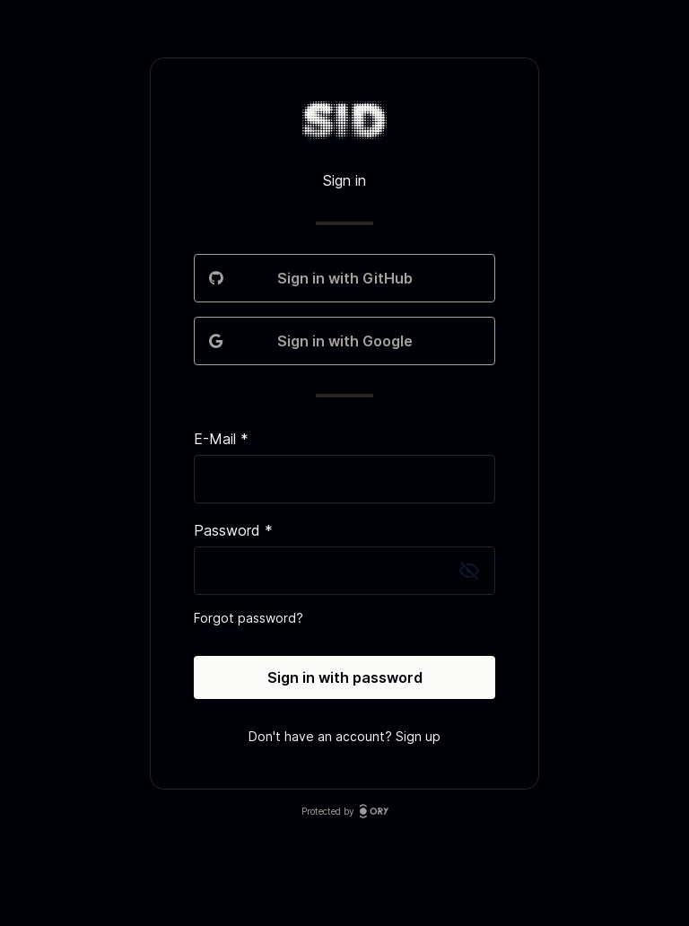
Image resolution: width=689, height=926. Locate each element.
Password (233, 530)
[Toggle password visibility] (469, 570)
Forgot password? (248, 617)
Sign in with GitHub (344, 278)
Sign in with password (345, 677)
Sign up (418, 736)
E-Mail (221, 439)
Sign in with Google (344, 341)
